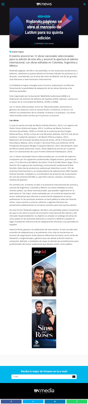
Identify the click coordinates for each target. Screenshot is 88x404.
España (40, 16)
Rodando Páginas (17, 52)
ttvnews (51, 43)
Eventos (47, 16)
